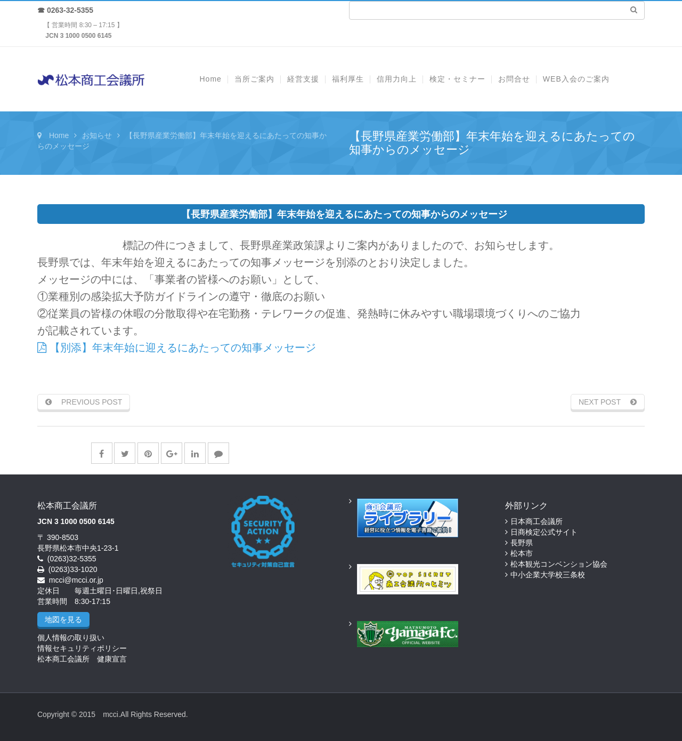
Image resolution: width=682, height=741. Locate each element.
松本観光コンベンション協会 (558, 564)
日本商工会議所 (536, 521)
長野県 (521, 542)
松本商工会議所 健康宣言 (82, 659)
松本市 (521, 553)
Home (59, 135)
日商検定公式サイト (544, 532)
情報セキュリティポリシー (82, 648)
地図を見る (63, 619)
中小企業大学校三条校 (547, 574)
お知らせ (97, 135)
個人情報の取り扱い (70, 637)
